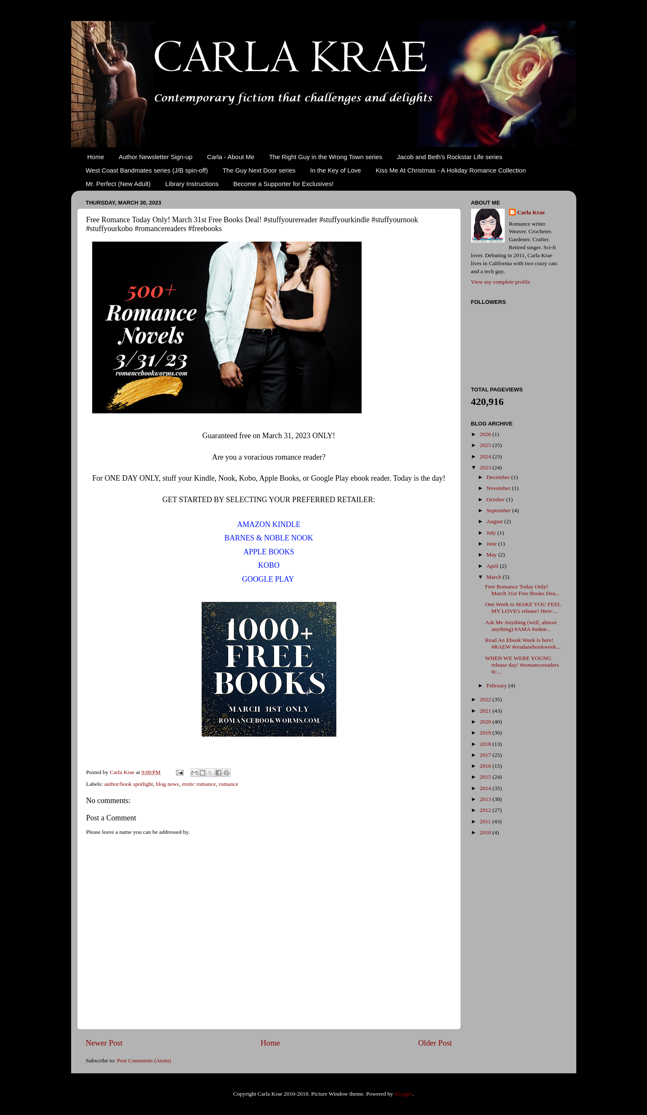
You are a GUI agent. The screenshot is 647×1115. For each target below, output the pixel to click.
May (492, 554)
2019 (485, 732)
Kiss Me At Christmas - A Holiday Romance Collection (450, 170)
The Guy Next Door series (259, 170)
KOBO (269, 565)
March (495, 577)
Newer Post (104, 1042)
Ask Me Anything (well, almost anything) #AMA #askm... (521, 625)
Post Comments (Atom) (144, 1060)
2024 (485, 456)
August (495, 521)
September (499, 510)
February (498, 685)
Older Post (435, 1042)
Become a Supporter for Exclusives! (283, 183)
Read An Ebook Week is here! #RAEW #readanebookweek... (522, 643)
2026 (485, 434)
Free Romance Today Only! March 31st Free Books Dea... (522, 589)
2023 (485, 467)
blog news (167, 784)
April (493, 566)
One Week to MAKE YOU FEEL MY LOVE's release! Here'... (523, 607)
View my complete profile (500, 282)
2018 (485, 744)
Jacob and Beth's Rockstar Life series (450, 156)
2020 (485, 721)
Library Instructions (191, 183)
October (496, 499)
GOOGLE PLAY (268, 579)
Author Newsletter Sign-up (155, 156)
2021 (485, 711)
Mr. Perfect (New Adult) (118, 183)
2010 (485, 832)
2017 (485, 755)
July (492, 533)
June (492, 543)
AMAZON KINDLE (268, 524)
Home (95, 156)
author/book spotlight (128, 784)
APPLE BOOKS (268, 552)
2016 (485, 766)
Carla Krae (531, 212)
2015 (485, 777)
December (499, 477)
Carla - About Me (231, 156)
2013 (485, 799)
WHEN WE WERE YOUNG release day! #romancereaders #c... (522, 665)
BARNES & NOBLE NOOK (268, 538)
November (499, 488)
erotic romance (199, 784)
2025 (485, 445)
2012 (485, 810)
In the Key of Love (335, 170)
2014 (485, 788)
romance (228, 784)
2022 (485, 699)
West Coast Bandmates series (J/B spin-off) (147, 170)
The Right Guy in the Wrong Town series (325, 156)
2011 (485, 821)
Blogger (403, 1094)
